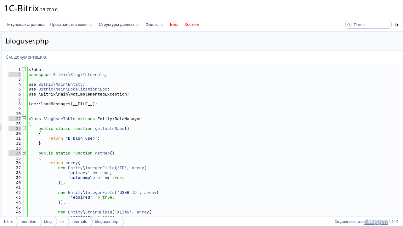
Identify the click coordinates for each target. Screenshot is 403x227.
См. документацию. (105, 57)
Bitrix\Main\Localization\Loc (151, 89)
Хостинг (191, 24)
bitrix (8, 221)
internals (79, 221)
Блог (174, 24)
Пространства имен (71, 24)
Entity (154, 168)
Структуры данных (119, 24)
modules (28, 221)
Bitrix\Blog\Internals (158, 74)
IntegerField (178, 168)
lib (62, 221)
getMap (181, 153)
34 (93, 153)
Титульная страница (25, 24)
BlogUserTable (138, 118)
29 (93, 128)
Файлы (154, 24)
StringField (177, 212)
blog (48, 221)
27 (93, 118)
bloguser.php (106, 221)
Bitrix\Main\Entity (139, 84)
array (150, 163)
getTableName (188, 128)
